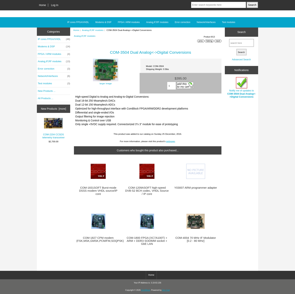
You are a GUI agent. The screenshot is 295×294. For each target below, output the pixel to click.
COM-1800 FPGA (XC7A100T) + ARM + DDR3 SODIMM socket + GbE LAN (147, 240)
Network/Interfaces (206, 22)
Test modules (228, 22)
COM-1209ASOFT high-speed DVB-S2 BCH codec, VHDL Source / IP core (147, 190)
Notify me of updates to (241, 87)
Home (42, 5)
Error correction (182, 22)
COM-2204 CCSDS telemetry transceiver (53, 128)
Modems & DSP (103, 22)
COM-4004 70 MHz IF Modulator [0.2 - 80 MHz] (195, 239)
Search (241, 32)
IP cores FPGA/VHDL (78, 22)
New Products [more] (53, 108)
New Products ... (47, 91)
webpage (170, 141)
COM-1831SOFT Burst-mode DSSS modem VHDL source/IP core (98, 190)
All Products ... (45, 98)
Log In (54, 5)
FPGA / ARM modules (129, 22)
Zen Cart (166, 290)
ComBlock (145, 290)
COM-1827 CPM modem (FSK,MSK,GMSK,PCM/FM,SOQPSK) (98, 239)
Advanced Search (241, 59)
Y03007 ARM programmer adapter (195, 187)
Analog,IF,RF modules (92, 30)
